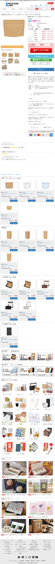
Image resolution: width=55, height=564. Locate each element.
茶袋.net (20, 546)
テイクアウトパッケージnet (7, 540)
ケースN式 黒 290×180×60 (6, 292)
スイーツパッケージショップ (21, 551)
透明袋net (21, 540)
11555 (6, 241)
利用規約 (22, 560)
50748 (6, 214)
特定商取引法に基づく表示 (33, 549)
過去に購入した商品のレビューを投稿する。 (11, 174)
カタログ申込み (47, 544)
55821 (24, 312)
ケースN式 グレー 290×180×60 (25, 313)
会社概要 (27, 560)
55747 (42, 291)
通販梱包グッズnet (20, 549)
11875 (24, 241)
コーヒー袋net (7, 551)
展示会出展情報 (47, 546)
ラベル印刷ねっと (7, 549)
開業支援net (7, 542)
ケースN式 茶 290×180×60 (24, 292)
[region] (27, 12)
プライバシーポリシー (14, 560)
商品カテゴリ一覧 (47, 540)
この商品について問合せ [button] (41, 73)
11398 (6, 192)
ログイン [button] (50, 3)
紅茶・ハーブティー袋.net (20, 544)
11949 (24, 192)
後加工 (14, 8)
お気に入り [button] (42, 69)
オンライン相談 (47, 542)
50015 (42, 241)
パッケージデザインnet (7, 544)
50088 (42, 192)
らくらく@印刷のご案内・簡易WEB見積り (12, 46)
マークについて (35, 127)
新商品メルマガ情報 (34, 544)
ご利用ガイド (34, 540)
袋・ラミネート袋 (15, 12)
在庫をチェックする (41, 56)
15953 (6, 338)
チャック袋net (7, 548)
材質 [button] (30, 87)
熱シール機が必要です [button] (7, 50)
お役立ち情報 (34, 546)
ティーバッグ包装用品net (20, 548)
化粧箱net (7, 546)
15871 (6, 291)
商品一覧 (5, 8)
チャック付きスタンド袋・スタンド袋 (29, 12)
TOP (2, 12)
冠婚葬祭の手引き (34, 548)
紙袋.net (20, 553)
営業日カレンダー (47, 549)
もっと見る (9, 459)
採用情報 (43, 560)
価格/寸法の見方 (47, 127)
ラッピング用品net (7, 553)
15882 (24, 291)
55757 (6, 312)
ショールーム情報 (47, 548)
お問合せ (38, 560)
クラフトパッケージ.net (20, 542)
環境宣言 (33, 560)
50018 (6, 264)
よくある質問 (34, 542)
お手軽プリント (22, 8)
